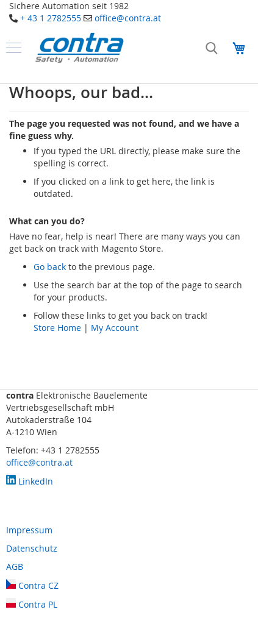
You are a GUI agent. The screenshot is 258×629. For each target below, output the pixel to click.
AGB (14, 566)
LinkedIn (29, 481)
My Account (114, 327)
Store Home (57, 327)
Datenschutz (31, 548)
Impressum (29, 530)
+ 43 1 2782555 (50, 18)
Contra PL (31, 604)
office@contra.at (128, 18)
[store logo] (79, 47)
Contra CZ (32, 585)
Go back (50, 266)
